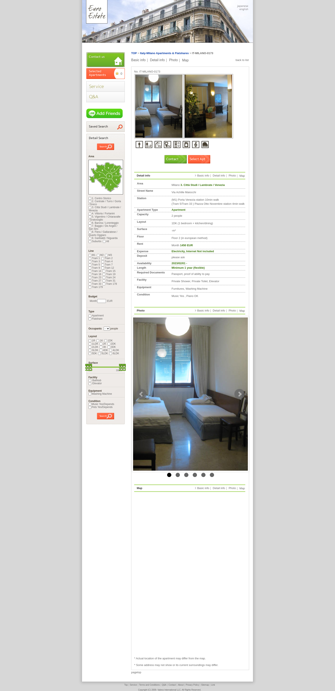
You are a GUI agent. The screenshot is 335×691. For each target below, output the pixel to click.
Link (213, 685)
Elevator (95, 383)
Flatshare (95, 318)
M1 (92, 255)
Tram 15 (109, 271)
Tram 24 (109, 277)
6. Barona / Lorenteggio (103, 222)
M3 (108, 255)
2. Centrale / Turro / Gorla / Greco (104, 203)
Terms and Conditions (149, 685)
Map (185, 60)
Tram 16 (94, 274)
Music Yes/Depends (101, 404)
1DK (108, 340)
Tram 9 (94, 267)
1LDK (93, 343)
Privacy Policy (192, 685)
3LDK (93, 350)
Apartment (96, 315)
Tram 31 (109, 280)
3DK (111, 347)
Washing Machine (100, 393)
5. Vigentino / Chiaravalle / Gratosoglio (104, 218)
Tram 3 (94, 261)
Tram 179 (95, 287)
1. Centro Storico (99, 198)
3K (103, 347)
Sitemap (205, 685)
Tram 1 (94, 258)
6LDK (114, 353)
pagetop (136, 672)
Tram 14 (94, 271)
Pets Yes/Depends (100, 407)
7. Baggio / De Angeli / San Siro (102, 227)
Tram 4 (107, 261)
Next (239, 394)
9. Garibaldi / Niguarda (103, 238)
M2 (100, 255)
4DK (104, 350)
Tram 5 (94, 264)
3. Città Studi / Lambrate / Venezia (104, 209)
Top (126, 685)
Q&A (164, 685)
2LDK (93, 347)
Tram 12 (107, 267)
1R (91, 340)
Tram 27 (94, 280)
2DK (111, 343)
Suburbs (94, 241)
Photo (173, 60)
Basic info (138, 60)
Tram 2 (107, 258)
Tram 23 (94, 277)
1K (99, 340)
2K (103, 343)
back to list (242, 60)
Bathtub (94, 380)
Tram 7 (107, 264)
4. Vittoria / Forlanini (101, 213)
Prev (141, 394)
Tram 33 (94, 283)
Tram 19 (109, 274)
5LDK (103, 353)
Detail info (157, 60)
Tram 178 (110, 283)
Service (133, 685)
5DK (92, 353)
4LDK (114, 350)
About (181, 685)
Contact (172, 685)
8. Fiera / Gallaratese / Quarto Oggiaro (102, 233)
